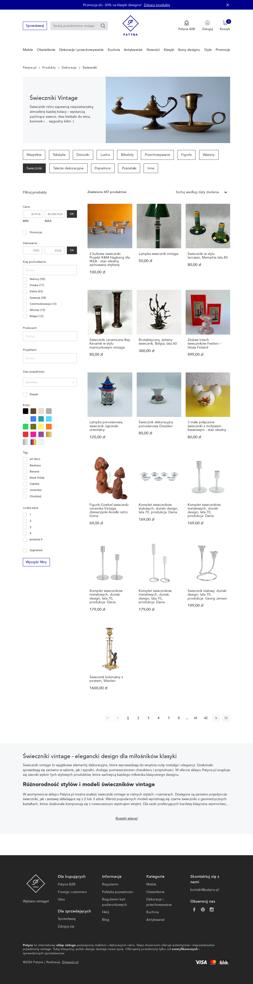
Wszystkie (34, 154)
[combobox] (50, 382)
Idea (61, 899)
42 (206, 718)
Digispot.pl (70, 962)
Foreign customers (72, 892)
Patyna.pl (29, 67)
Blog (105, 919)
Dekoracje (69, 67)
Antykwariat (133, 49)
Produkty (49, 67)
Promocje (223, 49)
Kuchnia (114, 49)
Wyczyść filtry (36, 562)
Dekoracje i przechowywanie (81, 49)
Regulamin (110, 884)
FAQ (105, 912)
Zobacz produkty (157, 5)
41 (195, 718)
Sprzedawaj (35, 25)
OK (72, 214)
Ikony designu (189, 49)
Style (208, 49)
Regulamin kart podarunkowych (114, 902)
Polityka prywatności (117, 892)
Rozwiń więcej (126, 818)
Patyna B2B (66, 884)
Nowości (153, 49)
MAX (48, 221)
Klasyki (169, 49)
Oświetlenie (46, 49)
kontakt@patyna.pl (204, 889)
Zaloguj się (66, 926)
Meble (28, 49)
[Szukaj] (103, 26)
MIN (26, 221)
